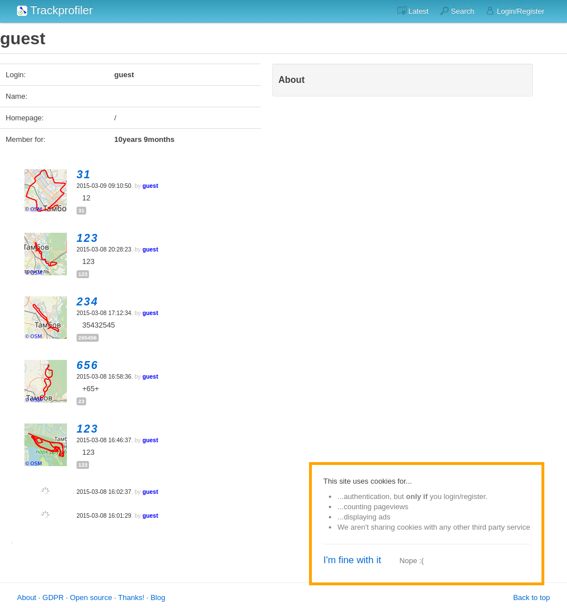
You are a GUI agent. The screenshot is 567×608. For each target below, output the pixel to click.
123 (82, 274)
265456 (87, 337)
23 (81, 401)
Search (457, 10)
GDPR (53, 597)
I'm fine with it (352, 560)
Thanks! (131, 597)
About (26, 597)
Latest (413, 10)
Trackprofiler (55, 10)
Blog (157, 597)
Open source (91, 597)
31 (81, 210)
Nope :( (412, 560)
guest (150, 186)
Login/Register (515, 10)
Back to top (531, 597)
